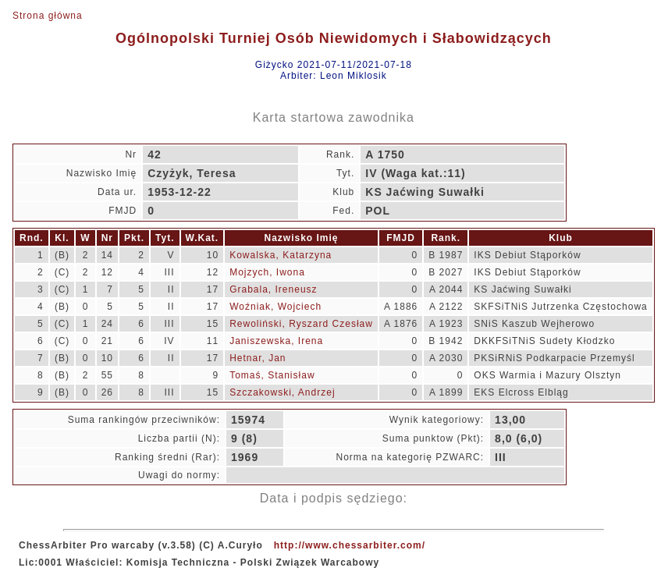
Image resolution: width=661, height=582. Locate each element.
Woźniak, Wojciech (275, 306)
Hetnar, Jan (257, 358)
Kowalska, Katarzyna (280, 255)
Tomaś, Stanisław (272, 375)
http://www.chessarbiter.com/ (349, 545)
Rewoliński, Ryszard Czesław (301, 323)
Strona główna (47, 15)
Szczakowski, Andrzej (282, 392)
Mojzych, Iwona (267, 272)
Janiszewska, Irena (276, 340)
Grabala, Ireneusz (273, 289)
